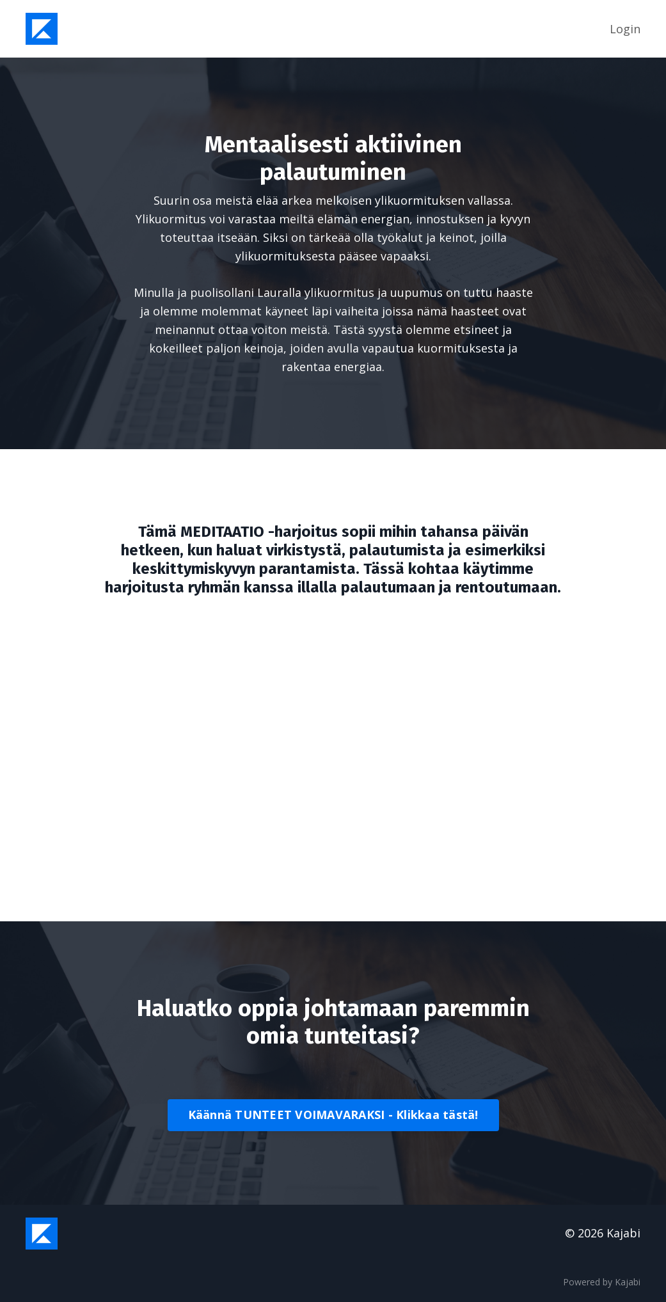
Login (625, 28)
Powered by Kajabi (601, 1282)
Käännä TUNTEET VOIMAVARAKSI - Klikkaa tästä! (333, 1114)
